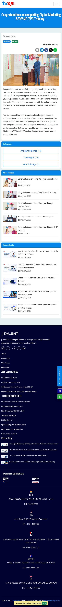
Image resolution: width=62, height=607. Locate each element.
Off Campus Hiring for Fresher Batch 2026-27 (17, 387)
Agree (44, 603)
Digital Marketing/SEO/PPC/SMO (12, 411)
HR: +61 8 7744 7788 (31, 567)
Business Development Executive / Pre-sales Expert (19, 391)
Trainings (7, 41)
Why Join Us (5, 363)
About (3, 354)
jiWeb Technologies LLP (52, 600)
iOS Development (7, 420)
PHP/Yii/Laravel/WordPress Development (15, 402)
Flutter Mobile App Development (12, 406)
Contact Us (5, 367)
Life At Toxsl (5, 358)
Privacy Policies (36, 603)
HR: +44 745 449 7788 (31, 588)
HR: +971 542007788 (31, 547)
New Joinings (31, 164)
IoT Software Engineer (9, 378)
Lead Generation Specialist (10, 382)
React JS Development (9, 434)
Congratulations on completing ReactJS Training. (37, 192)
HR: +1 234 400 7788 (31, 524)
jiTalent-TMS (16, 600)
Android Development (8, 415)
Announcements (31, 150)
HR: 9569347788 (31, 504)
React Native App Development (12, 429)
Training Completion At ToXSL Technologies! (35, 216)
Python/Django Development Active (13, 425)
